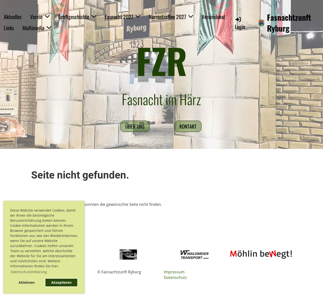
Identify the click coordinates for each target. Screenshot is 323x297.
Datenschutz (175, 277)
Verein (40, 17)
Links (9, 28)
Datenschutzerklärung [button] (29, 271)
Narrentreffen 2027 (171, 17)
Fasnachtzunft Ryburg (289, 23)
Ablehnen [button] (27, 282)
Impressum (174, 272)
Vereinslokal (213, 17)
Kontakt (187, 126)
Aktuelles (13, 17)
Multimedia (36, 28)
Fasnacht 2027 (122, 17)
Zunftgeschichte (77, 17)
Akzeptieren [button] (61, 282)
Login (240, 23)
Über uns (134, 126)
